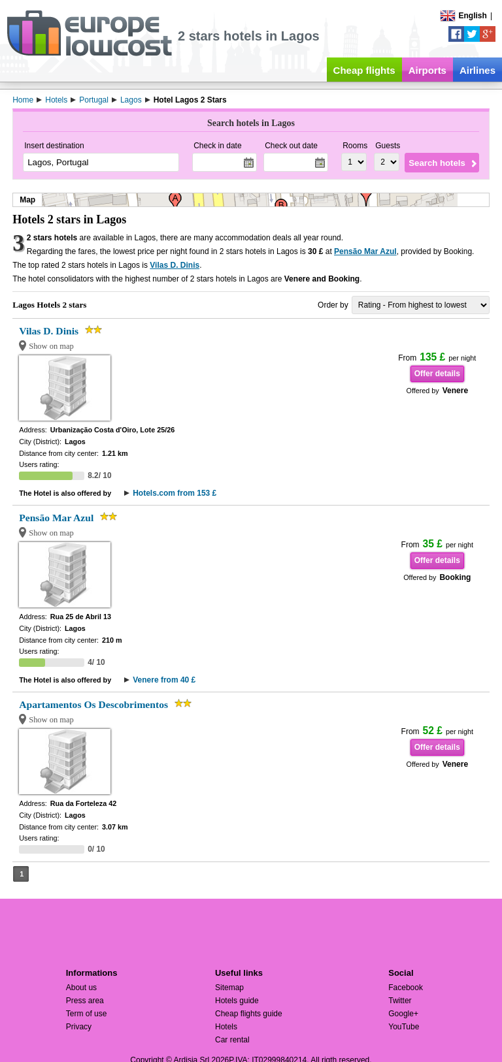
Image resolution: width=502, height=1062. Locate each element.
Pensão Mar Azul (365, 251)
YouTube (403, 1026)
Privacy (79, 1026)
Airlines (477, 70)
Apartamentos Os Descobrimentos (93, 704)
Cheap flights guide (248, 1013)
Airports (427, 70)
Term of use (86, 1013)
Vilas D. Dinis (174, 265)
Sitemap (229, 987)
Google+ (403, 1013)
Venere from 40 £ (164, 679)
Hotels (226, 1026)
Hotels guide (237, 1000)
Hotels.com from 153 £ (174, 493)
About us (81, 987)
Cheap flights (364, 70)
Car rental (232, 1039)
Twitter (399, 1000)
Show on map (51, 346)
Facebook (405, 987)
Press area (85, 1000)
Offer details (437, 373)
